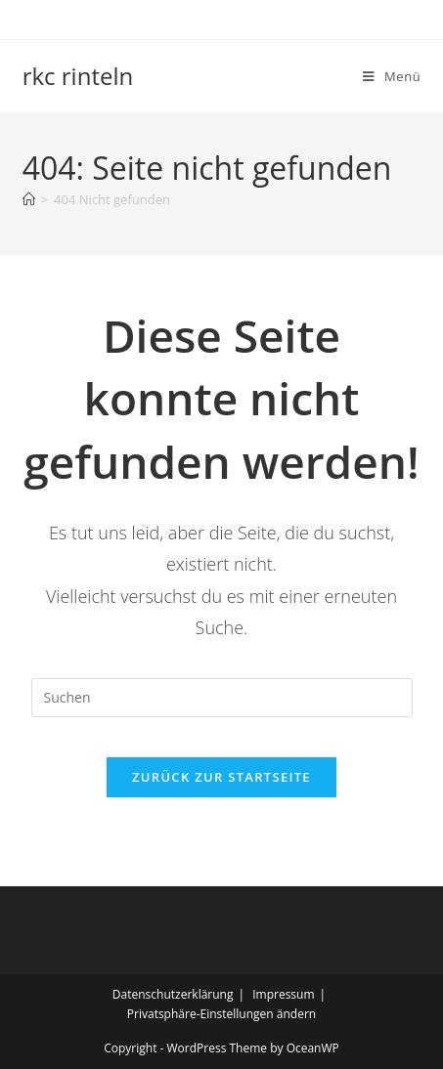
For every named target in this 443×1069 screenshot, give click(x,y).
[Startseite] (28, 199)
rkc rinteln (78, 76)
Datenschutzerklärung (173, 994)
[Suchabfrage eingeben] (222, 697)
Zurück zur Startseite (221, 777)
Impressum (283, 994)
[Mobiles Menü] (392, 76)
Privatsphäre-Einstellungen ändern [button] (221, 1013)
